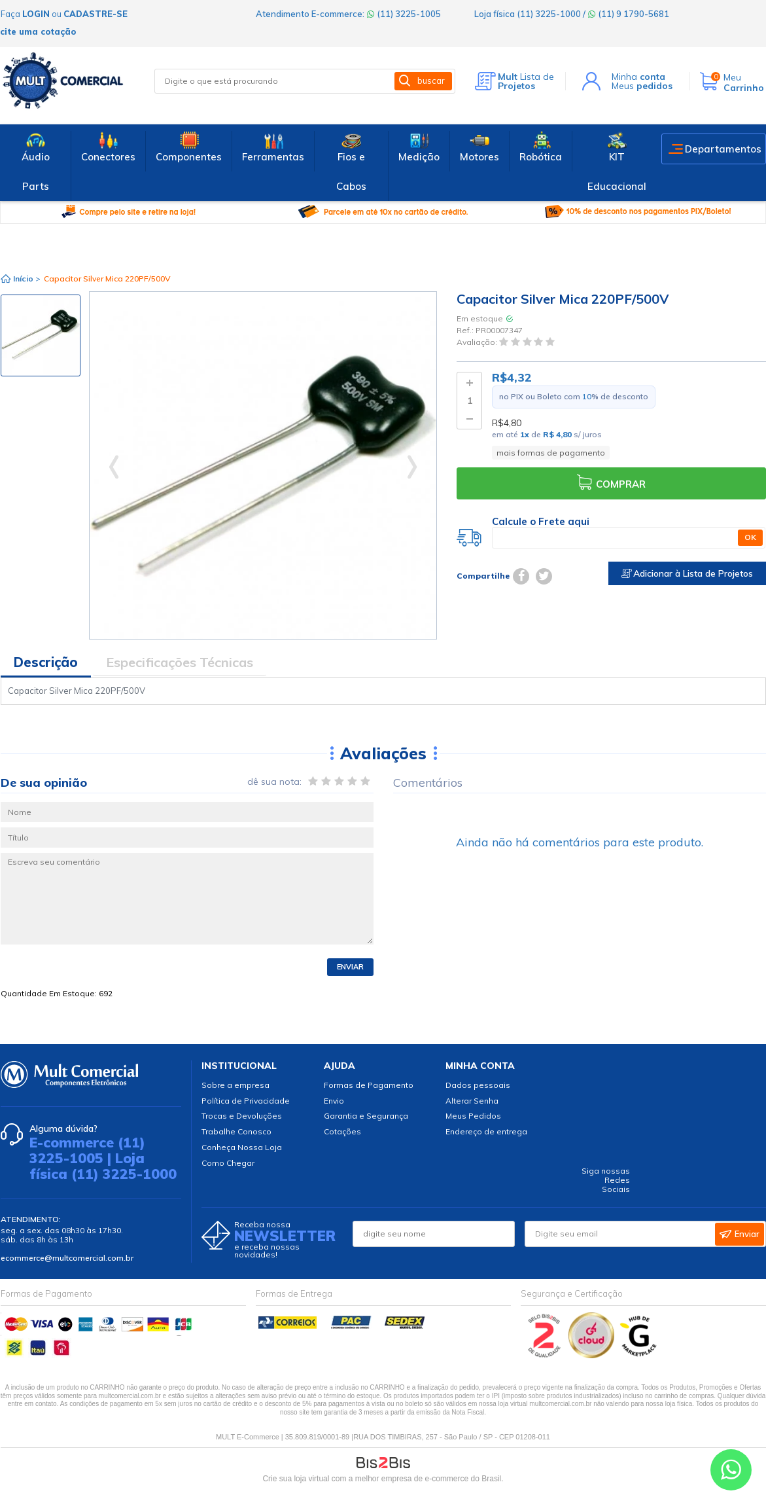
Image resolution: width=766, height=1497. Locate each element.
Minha (638, 76)
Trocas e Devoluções (241, 1116)
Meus (642, 85)
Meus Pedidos (473, 1116)
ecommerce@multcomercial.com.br (67, 1258)
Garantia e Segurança (366, 1116)
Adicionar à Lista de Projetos (687, 573)
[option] (40, 335)
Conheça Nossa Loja (241, 1147)
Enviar (350, 966)
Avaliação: (478, 343)
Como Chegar (227, 1163)
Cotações (342, 1131)
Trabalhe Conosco (236, 1131)
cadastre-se (95, 14)
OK (750, 537)
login (36, 14)
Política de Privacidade (245, 1101)
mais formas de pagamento (550, 453)
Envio (334, 1101)
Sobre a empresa (235, 1085)
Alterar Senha (471, 1101)
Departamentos (723, 149)
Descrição (46, 662)
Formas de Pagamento (368, 1085)
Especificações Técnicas (179, 662)
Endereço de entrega (486, 1131)
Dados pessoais (477, 1085)
